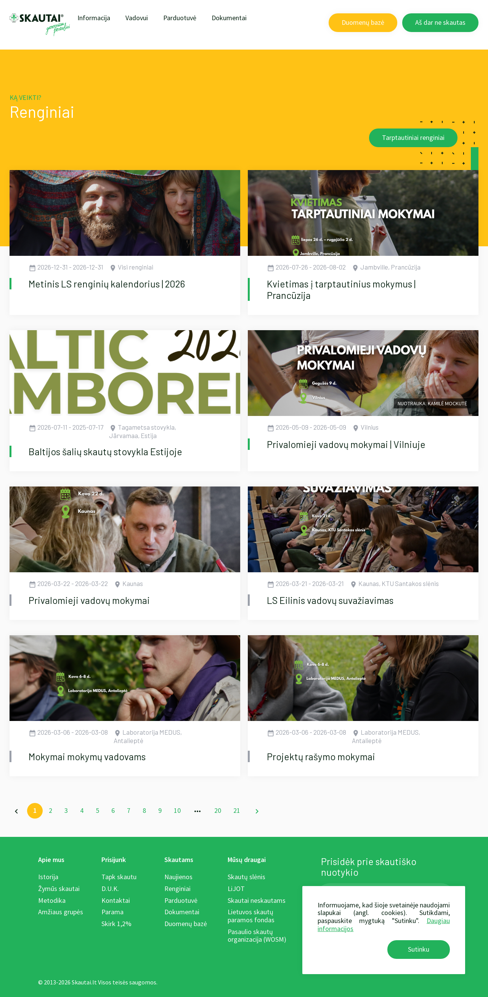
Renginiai (177, 888)
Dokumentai (229, 17)
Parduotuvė (179, 17)
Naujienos (178, 876)
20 (217, 810)
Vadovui (136, 17)
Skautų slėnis (246, 876)
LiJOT (236, 888)
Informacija (93, 17)
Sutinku (418, 949)
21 (236, 810)
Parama (112, 911)
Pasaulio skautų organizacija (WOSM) (257, 935)
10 (177, 810)
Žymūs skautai (59, 888)
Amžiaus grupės (60, 911)
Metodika (52, 900)
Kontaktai (115, 900)
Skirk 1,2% (116, 923)
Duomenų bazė (363, 22)
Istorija (48, 876)
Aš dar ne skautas (440, 22)
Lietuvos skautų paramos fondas (251, 915)
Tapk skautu (118, 876)
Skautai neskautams (257, 900)
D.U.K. (110, 888)
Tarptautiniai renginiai (413, 137)
